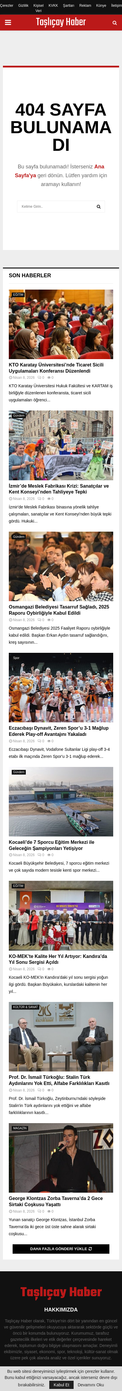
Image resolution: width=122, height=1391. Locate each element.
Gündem (18, 415)
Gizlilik (23, 6)
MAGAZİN (20, 1128)
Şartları (68, 6)
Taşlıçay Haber (61, 22)
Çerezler (6, 6)
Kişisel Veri (38, 8)
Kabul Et (61, 1384)
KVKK (53, 6)
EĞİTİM (18, 294)
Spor (16, 658)
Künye (101, 6)
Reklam (85, 6)
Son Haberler (30, 275)
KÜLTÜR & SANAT (25, 1007)
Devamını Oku (91, 1385)
